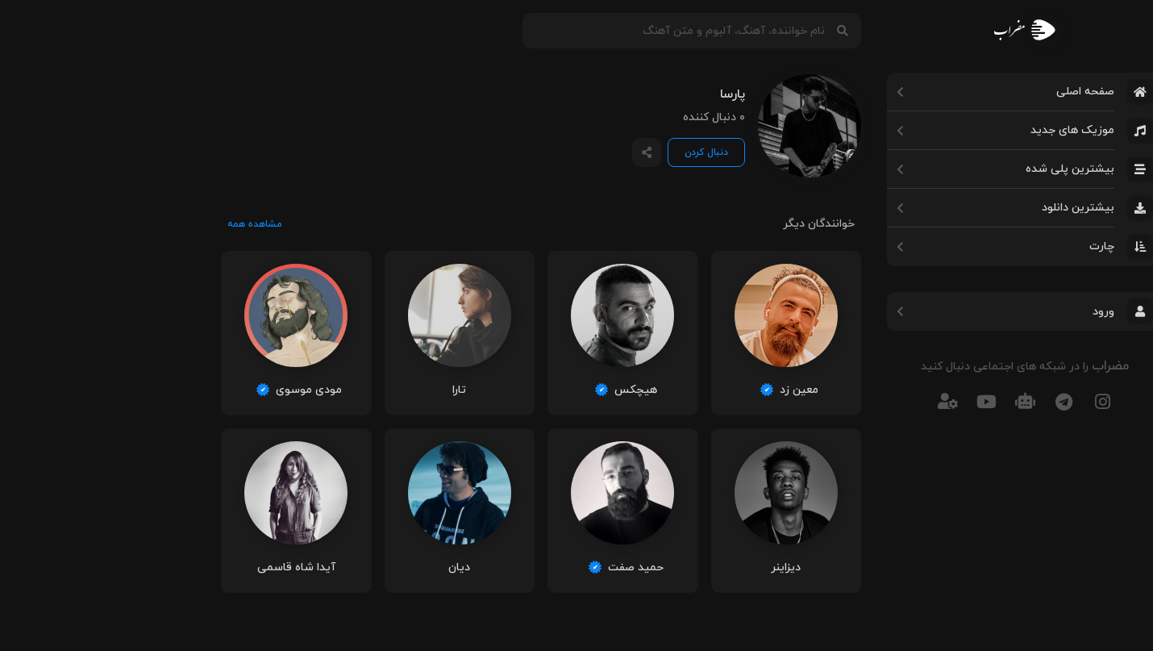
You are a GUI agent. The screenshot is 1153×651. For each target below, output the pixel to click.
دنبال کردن (591, 152)
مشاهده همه (139, 224)
